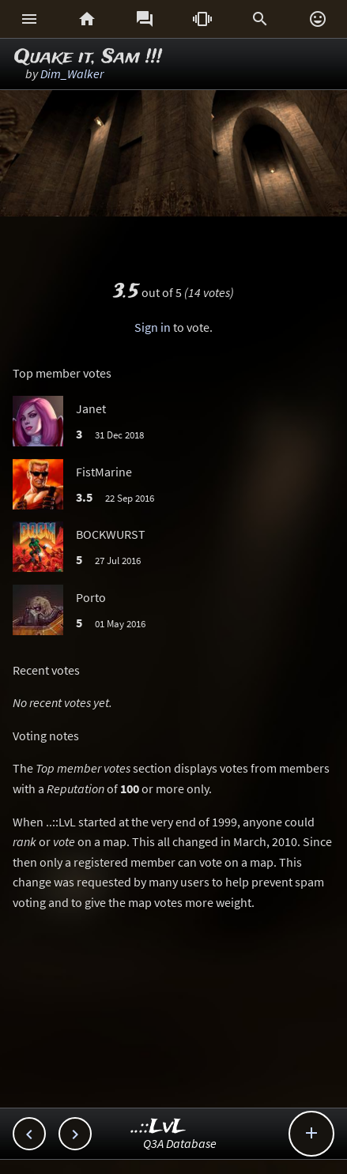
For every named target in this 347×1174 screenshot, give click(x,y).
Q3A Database (180, 1143)
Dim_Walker (72, 73)
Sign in (152, 327)
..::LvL (158, 1127)
